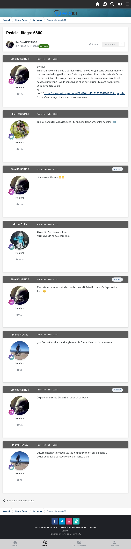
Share (93, 44)
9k (20, 370)
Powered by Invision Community (65, 534)
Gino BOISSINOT (28, 42)
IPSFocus (52, 528)
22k (20, 149)
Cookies (92, 528)
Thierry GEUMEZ (19, 114)
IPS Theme (40, 528)
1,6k (20, 94)
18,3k (20, 259)
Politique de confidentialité (73, 528)
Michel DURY (20, 224)
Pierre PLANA (20, 334)
